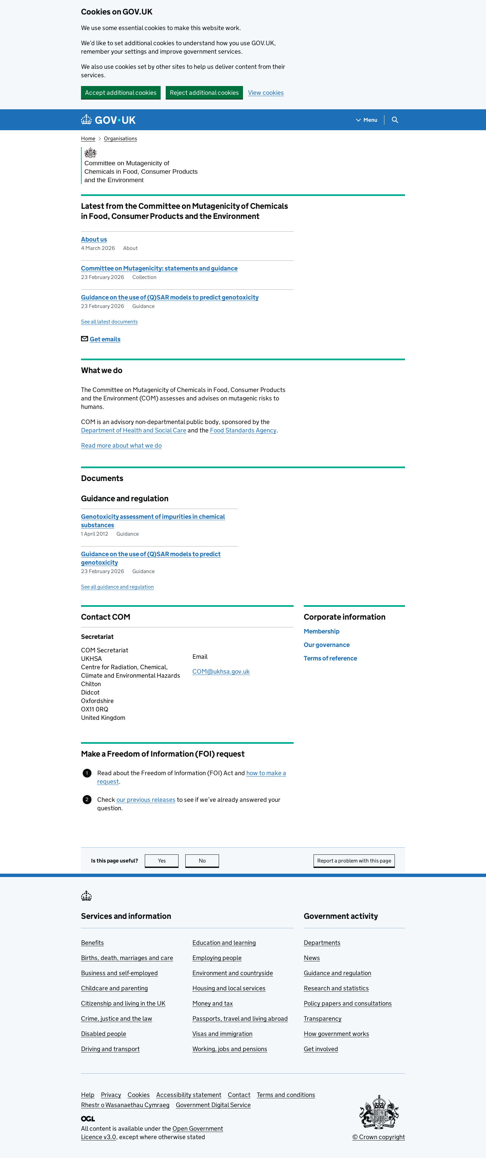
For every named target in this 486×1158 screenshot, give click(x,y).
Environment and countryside (232, 973)
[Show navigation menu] (366, 120)
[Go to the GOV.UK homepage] (108, 120)
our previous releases (146, 799)
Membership (322, 631)
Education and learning (224, 943)
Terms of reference (330, 658)
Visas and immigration (222, 1034)
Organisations (120, 138)
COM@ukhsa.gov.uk (221, 671)
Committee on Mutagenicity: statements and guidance (159, 268)
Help (87, 1095)
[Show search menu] (394, 120)
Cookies (139, 1095)
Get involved (321, 1049)
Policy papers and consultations (348, 1003)
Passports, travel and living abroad (240, 1018)
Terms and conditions (286, 1095)
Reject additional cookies (204, 92)
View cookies (266, 92)
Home (88, 138)
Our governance (327, 645)
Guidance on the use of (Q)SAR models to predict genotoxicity (170, 297)
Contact (239, 1095)
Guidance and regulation (337, 973)
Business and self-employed (119, 973)
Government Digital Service (213, 1105)
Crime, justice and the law (116, 1018)
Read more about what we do (121, 445)
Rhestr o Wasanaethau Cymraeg (125, 1105)
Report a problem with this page (354, 860)
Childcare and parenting (114, 988)
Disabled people (103, 1034)
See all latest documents (109, 321)
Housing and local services (229, 988)
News (312, 958)
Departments (322, 943)
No (209, 860)
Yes (168, 860)
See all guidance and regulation (117, 587)
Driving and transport (110, 1049)
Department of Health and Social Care (133, 430)
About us (94, 239)
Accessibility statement (188, 1095)
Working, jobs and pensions (229, 1049)
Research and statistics (336, 988)
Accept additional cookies (121, 92)
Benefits (92, 943)
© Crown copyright (378, 1137)
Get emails (100, 339)
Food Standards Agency (243, 430)
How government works (336, 1034)
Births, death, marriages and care (127, 958)
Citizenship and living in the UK (123, 1003)
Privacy (111, 1095)
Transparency (323, 1018)
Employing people (217, 958)
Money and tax (212, 1003)
